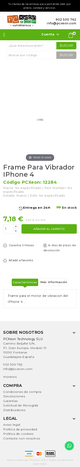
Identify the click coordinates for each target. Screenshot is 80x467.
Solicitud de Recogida (20, 405)
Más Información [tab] (53, 282)
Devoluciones (14, 396)
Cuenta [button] (50, 34)
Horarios (10, 377)
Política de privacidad (20, 429)
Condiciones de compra (22, 392)
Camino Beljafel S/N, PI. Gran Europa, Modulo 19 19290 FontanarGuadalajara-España (25, 348)
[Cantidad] (8, 229)
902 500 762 (13, 364)
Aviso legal (11, 425)
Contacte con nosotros (21, 438)
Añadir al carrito (49, 229)
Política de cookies (18, 434)
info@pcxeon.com (18, 369)
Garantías (10, 401)
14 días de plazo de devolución (59, 247)
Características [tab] (25, 282)
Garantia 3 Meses (18, 245)
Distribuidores (14, 410)
